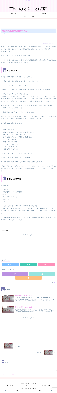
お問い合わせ (28, 385)
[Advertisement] (28, 23)
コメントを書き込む (29, 369)
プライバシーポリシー (47, 385)
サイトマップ (10, 385)
